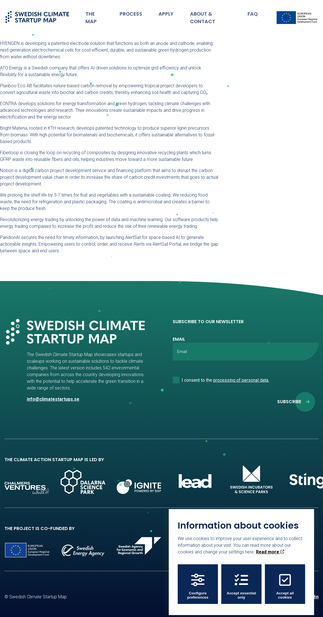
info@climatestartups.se (53, 399)
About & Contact (213, 12)
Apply (170, 12)
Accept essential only (241, 583)
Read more (270, 548)
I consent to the (225, 380)
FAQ (253, 12)
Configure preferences (197, 583)
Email (179, 339)
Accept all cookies (285, 583)
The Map (104, 12)
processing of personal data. (241, 380)
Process (138, 12)
